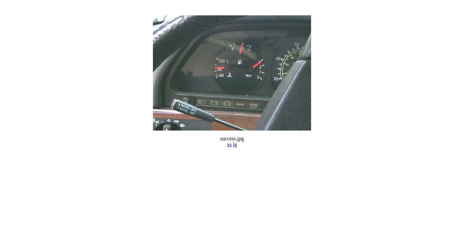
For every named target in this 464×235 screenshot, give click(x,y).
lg (235, 144)
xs (229, 144)
